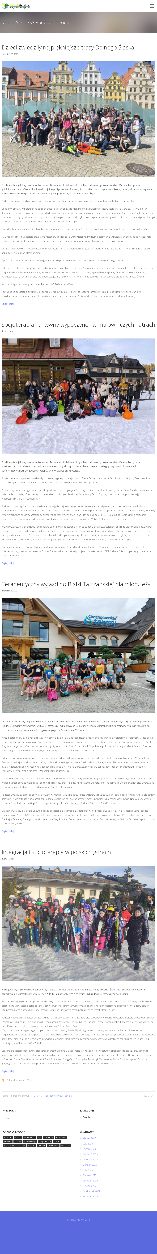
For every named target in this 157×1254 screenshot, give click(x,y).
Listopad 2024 (90, 1211)
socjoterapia (45, 1167)
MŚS (39, 1163)
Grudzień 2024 (90, 1206)
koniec (68, 1121)
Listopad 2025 (90, 1184)
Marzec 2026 (90, 1163)
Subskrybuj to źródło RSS (19, 1105)
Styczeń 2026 (90, 1174)
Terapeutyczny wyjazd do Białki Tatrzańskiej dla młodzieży (76, 604)
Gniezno (8, 1163)
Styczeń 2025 (90, 1200)
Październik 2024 (92, 1216)
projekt (8, 1167)
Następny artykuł (53, 1121)
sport (57, 1167)
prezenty (48, 1163)
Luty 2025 (88, 1195)
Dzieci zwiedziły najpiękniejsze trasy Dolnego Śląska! (72, 51)
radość (17, 1167)
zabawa (41, 1171)
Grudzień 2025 (90, 1179)
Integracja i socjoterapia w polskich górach (68, 877)
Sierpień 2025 (90, 1190)
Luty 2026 (88, 1169)
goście (18, 1163)
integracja (29, 1163)
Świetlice (65, 1171)
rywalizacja (30, 1167)
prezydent (61, 1163)
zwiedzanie (53, 1171)
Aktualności (13, 22)
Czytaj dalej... (8, 312)
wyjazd (31, 1171)
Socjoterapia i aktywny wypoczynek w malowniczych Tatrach (60, 337)
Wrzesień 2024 (90, 1221)
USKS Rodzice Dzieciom (14, 1171)
